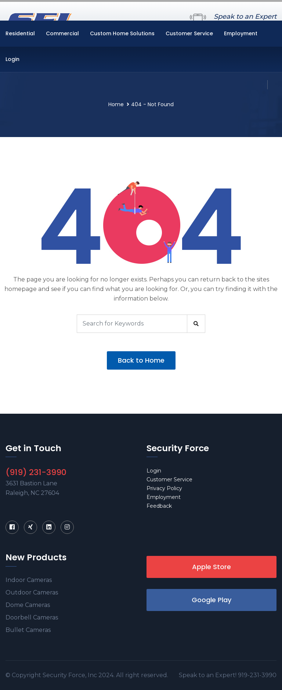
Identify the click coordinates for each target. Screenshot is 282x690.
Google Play (211, 599)
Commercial (62, 33)
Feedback (159, 506)
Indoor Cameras (29, 579)
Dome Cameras (28, 604)
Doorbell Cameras (32, 617)
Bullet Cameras (28, 629)
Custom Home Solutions (122, 33)
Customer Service (189, 33)
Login (12, 59)
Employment (240, 33)
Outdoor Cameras (32, 592)
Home (116, 104)
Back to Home (141, 360)
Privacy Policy (164, 488)
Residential (20, 33)
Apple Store (211, 566)
